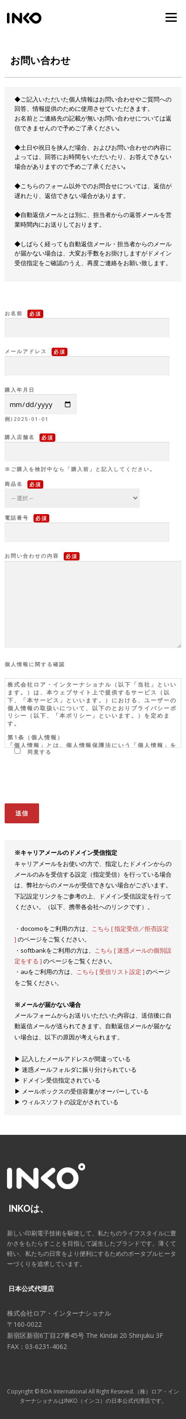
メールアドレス (87, 359)
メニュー (171, 17)
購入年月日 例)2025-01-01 (41, 404)
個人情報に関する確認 (35, 664)
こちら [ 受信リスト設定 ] (111, 971)
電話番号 (87, 525)
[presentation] (75, 784)
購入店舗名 (87, 444)
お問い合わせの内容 (93, 600)
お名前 (87, 321)
